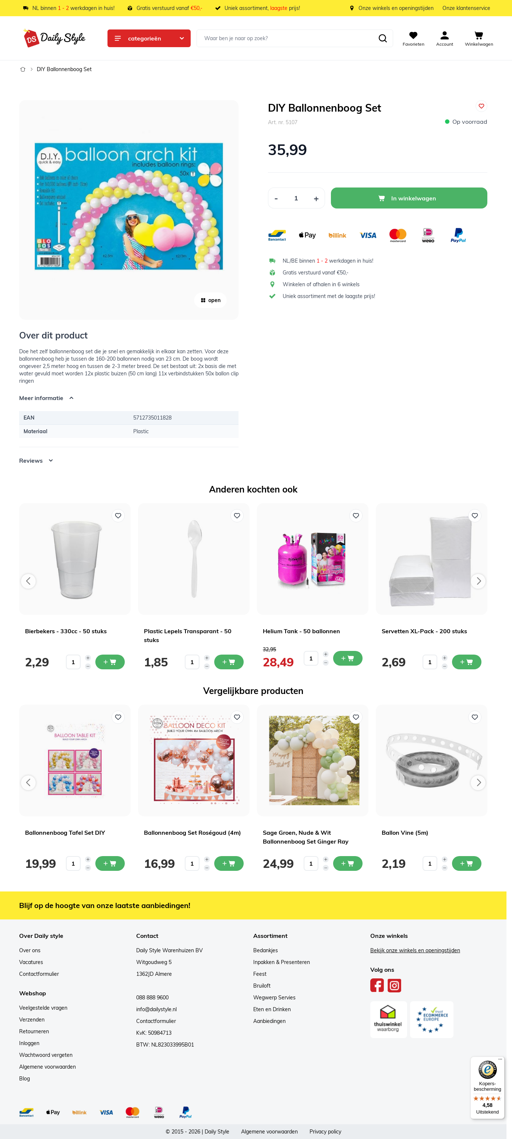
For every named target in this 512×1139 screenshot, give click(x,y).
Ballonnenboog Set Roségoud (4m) (192, 832)
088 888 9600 (152, 997)
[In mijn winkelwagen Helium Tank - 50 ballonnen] (348, 658)
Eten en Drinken (272, 1009)
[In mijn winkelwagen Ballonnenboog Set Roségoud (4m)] (229, 863)
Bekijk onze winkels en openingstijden (415, 950)
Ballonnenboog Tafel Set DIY (65, 832)
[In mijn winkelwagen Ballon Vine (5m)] (466, 863)
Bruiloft (262, 985)
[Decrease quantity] (88, 666)
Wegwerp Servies (274, 997)
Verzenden (32, 1019)
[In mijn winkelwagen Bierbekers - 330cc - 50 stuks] (110, 662)
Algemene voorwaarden (47, 1066)
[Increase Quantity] (316, 198)
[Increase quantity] (88, 658)
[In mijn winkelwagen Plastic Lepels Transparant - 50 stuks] (229, 662)
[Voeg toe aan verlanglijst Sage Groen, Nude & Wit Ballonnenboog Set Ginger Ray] (356, 717)
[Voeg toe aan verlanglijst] (481, 106)
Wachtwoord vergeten (46, 1055)
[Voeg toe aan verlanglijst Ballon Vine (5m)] (474, 717)
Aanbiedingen (269, 1021)
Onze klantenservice (466, 8)
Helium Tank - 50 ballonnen (301, 631)
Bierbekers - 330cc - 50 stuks (66, 631)
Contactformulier (39, 974)
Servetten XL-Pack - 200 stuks (424, 631)
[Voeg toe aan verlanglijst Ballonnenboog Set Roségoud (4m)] (237, 717)
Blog (24, 1078)
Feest (259, 974)
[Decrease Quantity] (276, 198)
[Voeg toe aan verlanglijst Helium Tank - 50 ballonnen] (356, 515)
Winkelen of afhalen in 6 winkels (321, 284)
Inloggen (29, 1043)
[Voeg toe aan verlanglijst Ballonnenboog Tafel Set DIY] (118, 717)
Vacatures (31, 962)
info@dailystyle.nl (156, 1009)
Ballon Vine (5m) (405, 832)
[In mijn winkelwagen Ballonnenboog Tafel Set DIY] (110, 863)
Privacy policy (325, 1131)
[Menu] (500, 1060)
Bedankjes (265, 950)
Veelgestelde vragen (43, 1008)
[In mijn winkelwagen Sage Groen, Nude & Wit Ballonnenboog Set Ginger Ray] (348, 863)
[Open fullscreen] (129, 210)
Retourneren (34, 1031)
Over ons (29, 950)
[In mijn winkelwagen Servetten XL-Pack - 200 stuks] (466, 662)
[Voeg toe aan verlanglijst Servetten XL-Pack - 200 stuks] (474, 515)
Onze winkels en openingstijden (396, 8)
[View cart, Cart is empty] (479, 38)
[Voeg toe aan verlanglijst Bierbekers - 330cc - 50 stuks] (118, 515)
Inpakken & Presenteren (281, 962)
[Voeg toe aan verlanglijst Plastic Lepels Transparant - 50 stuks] (237, 515)
